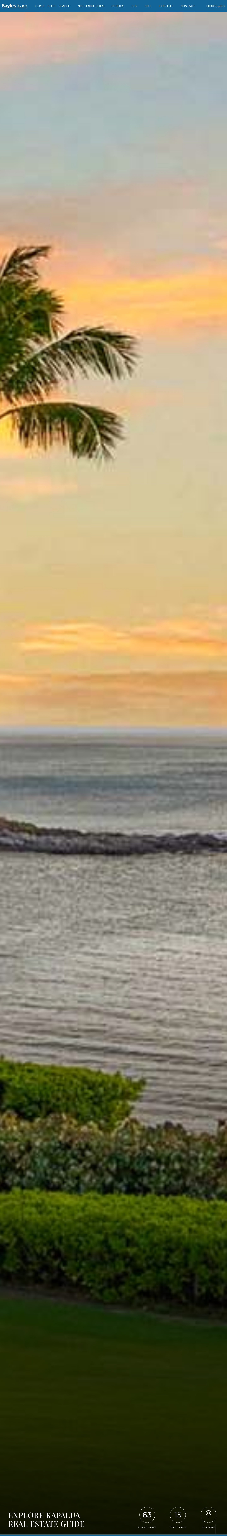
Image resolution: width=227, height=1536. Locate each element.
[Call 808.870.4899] (215, 6)
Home (39, 6)
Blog (51, 6)
